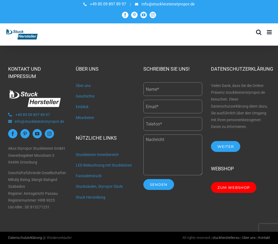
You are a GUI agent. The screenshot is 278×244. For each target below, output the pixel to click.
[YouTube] (37, 133)
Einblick (82, 107)
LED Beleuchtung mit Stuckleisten (104, 165)
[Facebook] (12, 133)
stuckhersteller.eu (225, 238)
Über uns (83, 85)
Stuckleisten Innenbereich (97, 154)
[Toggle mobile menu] (270, 32)
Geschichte (85, 96)
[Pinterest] (25, 133)
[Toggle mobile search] (258, 32)
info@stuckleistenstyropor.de (36, 121)
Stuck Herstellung (90, 197)
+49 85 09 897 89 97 (29, 114)
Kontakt (264, 238)
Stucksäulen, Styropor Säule (99, 186)
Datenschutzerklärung (25, 238)
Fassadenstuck (89, 176)
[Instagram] (49, 133)
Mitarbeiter (85, 117)
